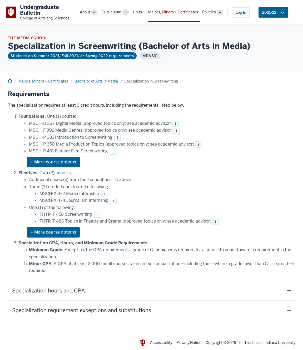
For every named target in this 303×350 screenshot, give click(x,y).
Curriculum (111, 12)
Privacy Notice (188, 342)
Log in (241, 12)
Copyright (214, 342)
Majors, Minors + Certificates (173, 12)
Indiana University (280, 342)
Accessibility (161, 342)
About (85, 12)
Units (137, 12)
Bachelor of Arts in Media (96, 81)
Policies (209, 12)
